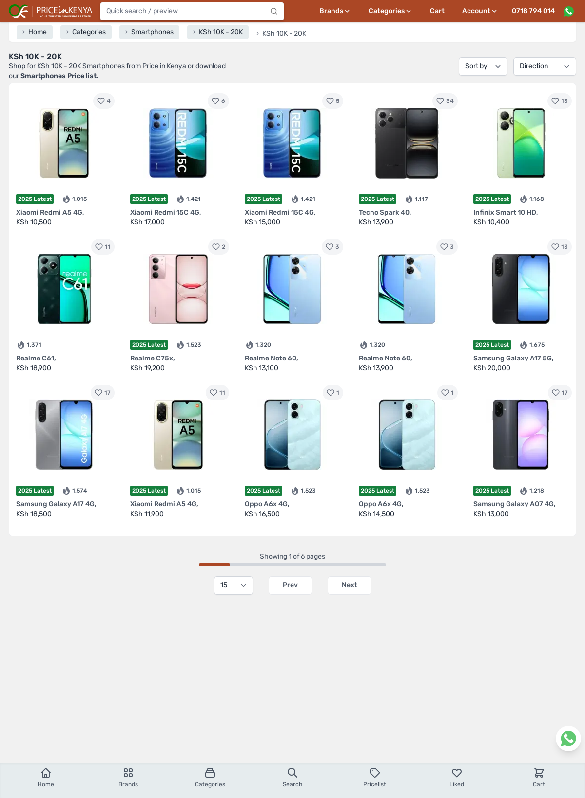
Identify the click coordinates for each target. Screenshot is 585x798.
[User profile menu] (480, 11)
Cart (437, 11)
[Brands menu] (335, 11)
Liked (456, 777)
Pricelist (374, 777)
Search (292, 777)
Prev (290, 585)
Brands (128, 777)
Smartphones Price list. (59, 76)
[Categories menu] (390, 11)
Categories (210, 777)
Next (349, 585)
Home (46, 777)
